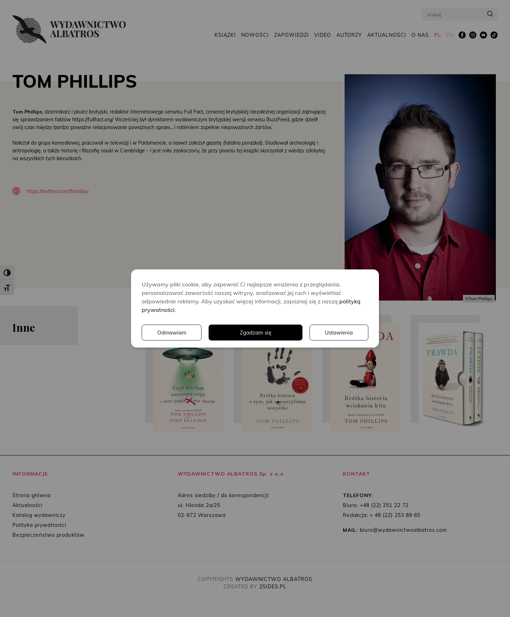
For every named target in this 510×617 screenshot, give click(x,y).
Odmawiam (338, 332)
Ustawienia (271, 332)
